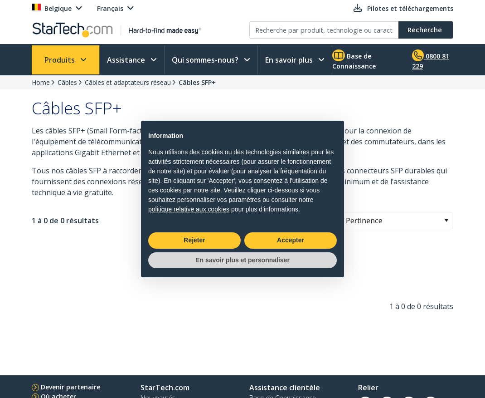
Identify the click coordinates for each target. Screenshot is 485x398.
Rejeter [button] (194, 240)
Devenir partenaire (70, 387)
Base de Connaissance (354, 59)
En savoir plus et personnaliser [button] (242, 260)
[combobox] (396, 220)
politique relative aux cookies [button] (188, 209)
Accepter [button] (290, 240)
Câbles (67, 82)
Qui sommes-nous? (206, 60)
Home (41, 82)
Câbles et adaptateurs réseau (128, 82)
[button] (446, 220)
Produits (60, 60)
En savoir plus (290, 60)
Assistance (127, 60)
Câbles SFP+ (197, 82)
